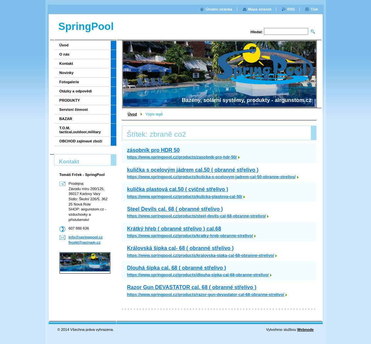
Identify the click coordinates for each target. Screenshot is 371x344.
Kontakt (66, 63)
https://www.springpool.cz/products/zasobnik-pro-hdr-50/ (182, 157)
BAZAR (65, 119)
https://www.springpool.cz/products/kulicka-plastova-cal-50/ (185, 196)
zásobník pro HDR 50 (153, 150)
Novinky (66, 73)
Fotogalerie (69, 82)
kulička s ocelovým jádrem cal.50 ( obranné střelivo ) (193, 170)
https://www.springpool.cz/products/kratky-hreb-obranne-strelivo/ (190, 235)
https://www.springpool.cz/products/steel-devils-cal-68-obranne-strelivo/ (196, 216)
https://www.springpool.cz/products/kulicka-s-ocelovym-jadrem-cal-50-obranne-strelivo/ (211, 177)
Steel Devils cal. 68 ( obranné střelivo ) (175, 209)
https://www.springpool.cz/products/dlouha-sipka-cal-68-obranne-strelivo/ (198, 275)
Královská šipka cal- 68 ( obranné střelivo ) (180, 248)
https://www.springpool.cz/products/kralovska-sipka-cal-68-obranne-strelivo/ (200, 255)
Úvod (132, 114)
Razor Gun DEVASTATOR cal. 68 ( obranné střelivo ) (192, 287)
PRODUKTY (69, 100)
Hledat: (256, 32)
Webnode (305, 330)
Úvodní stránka (219, 9)
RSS (291, 9)
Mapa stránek (260, 9)
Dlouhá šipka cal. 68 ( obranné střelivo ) (176, 268)
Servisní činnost (73, 109)
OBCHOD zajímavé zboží (81, 141)
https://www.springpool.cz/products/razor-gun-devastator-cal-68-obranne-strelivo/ (205, 294)
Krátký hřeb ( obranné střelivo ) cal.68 (174, 229)
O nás (64, 54)
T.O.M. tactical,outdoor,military (80, 130)
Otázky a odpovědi (75, 91)
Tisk (314, 9)
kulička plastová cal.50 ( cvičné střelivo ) (177, 189)
